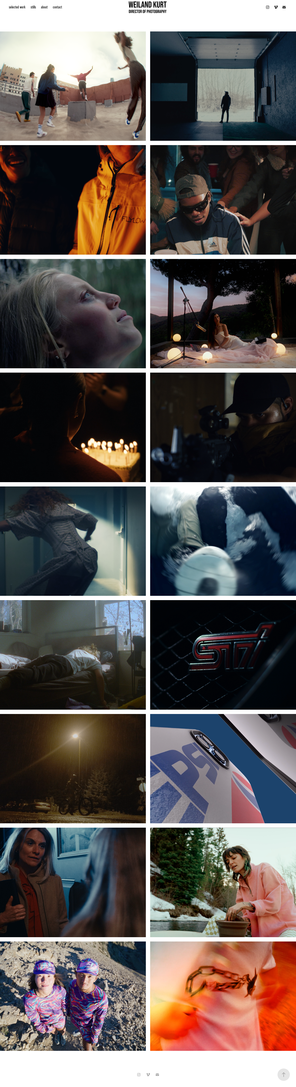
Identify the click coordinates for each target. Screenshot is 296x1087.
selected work (17, 7)
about (44, 7)
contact (57, 7)
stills (33, 7)
